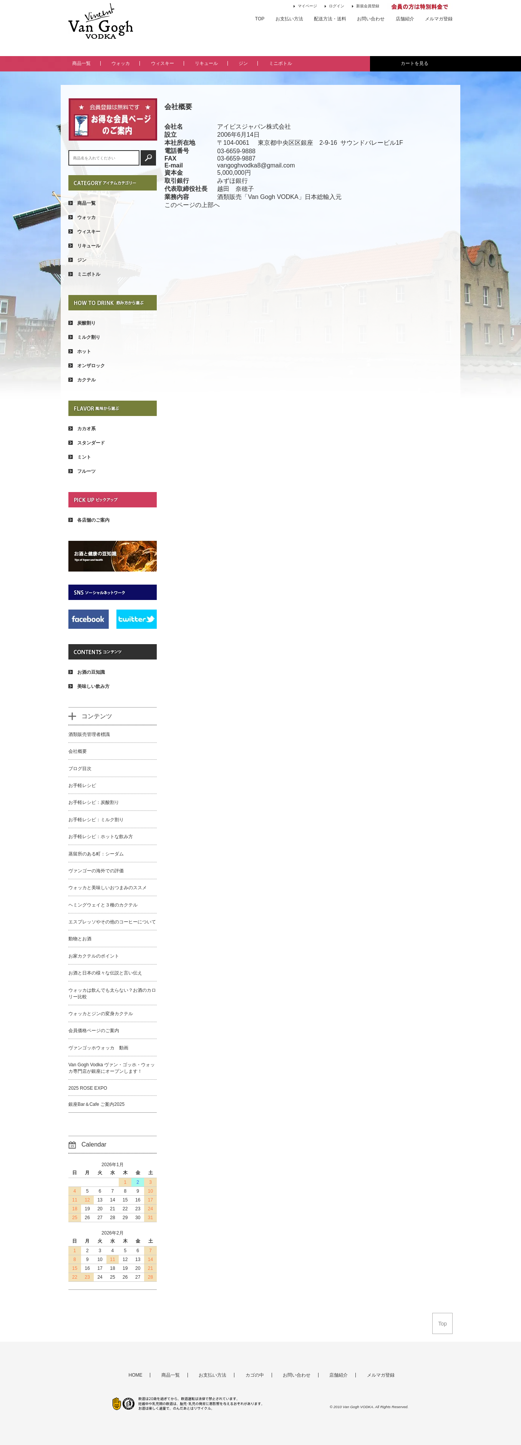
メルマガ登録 (439, 19)
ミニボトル (280, 63)
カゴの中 (255, 1375)
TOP (259, 19)
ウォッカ (120, 63)
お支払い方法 (289, 19)
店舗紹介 (405, 19)
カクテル (82, 380)
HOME (135, 1375)
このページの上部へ (192, 205)
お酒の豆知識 (86, 672)
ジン (243, 63)
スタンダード (86, 443)
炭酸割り (82, 323)
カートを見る (414, 63)
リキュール (206, 63)
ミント (79, 457)
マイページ (305, 6)
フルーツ (82, 471)
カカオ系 (82, 428)
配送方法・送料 (330, 19)
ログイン (334, 6)
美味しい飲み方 (89, 686)
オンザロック (86, 365)
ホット (79, 351)
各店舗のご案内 (89, 520)
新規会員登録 (365, 6)
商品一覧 (81, 63)
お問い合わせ (371, 19)
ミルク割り (84, 337)
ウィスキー (162, 63)
